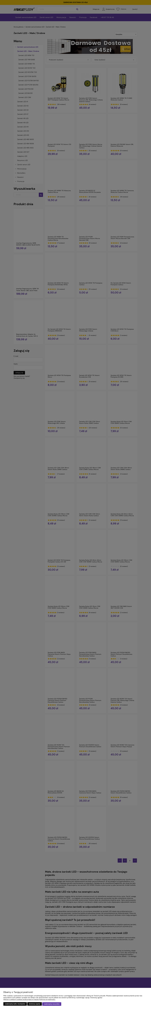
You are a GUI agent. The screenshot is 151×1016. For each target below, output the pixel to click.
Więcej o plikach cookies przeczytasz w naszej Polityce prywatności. (29, 1000)
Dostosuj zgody (34, 1004)
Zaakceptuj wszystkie (52, 1004)
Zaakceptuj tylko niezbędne (15, 1004)
